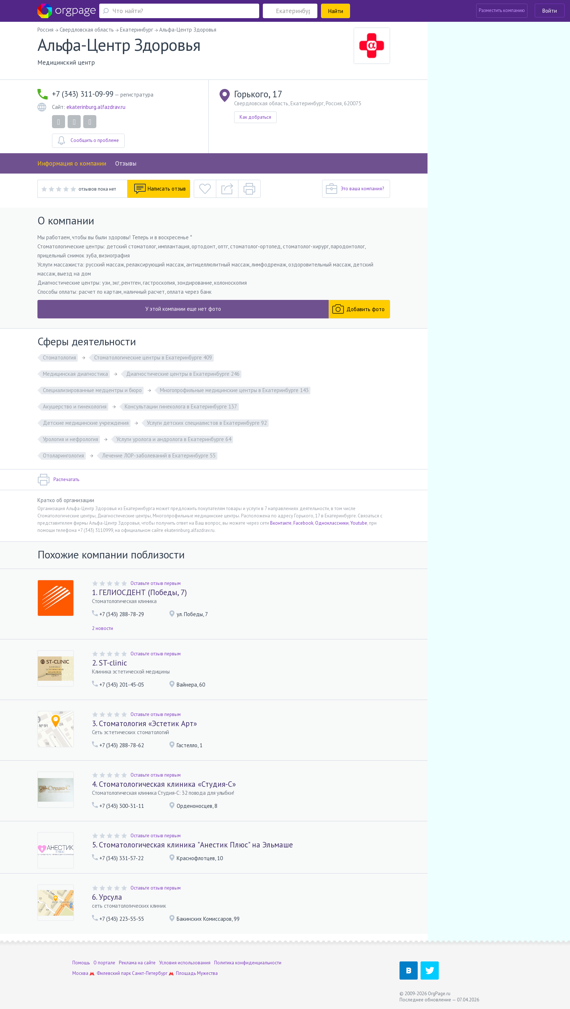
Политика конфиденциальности (247, 963)
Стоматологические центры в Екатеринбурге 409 (153, 357)
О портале (104, 963)
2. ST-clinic (109, 663)
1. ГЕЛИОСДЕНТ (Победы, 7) (139, 592)
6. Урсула (107, 897)
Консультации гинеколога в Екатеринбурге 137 (181, 406)
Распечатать (58, 479)
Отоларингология (63, 455)
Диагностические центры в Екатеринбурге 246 (183, 373)
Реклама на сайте (137, 963)
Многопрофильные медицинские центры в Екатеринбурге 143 (234, 390)
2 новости (102, 628)
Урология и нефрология (70, 439)
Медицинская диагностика (75, 373)
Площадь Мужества (197, 973)
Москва (80, 973)
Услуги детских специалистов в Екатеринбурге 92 (207, 422)
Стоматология (59, 357)
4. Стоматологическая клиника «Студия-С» (164, 784)
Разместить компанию (502, 10)
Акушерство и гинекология (75, 406)
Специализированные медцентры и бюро (92, 390)
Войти (549, 10)
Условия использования (184, 963)
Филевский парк (114, 973)
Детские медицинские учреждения (86, 422)
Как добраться (255, 117)
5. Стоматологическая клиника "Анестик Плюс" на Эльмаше (192, 845)
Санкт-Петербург (150, 973)
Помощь (81, 963)
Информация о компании (71, 163)
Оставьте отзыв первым (156, 583)
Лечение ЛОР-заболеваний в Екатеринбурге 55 (159, 455)
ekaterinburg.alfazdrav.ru (96, 106)
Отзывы (125, 163)
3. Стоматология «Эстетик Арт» (144, 723)
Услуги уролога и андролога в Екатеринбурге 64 (173, 439)
